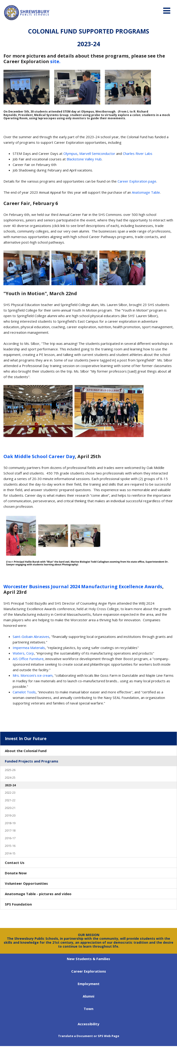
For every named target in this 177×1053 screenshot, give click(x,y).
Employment (89, 983)
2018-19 (10, 823)
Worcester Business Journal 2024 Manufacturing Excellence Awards (82, 586)
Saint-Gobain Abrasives (31, 636)
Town (88, 1008)
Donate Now (16, 873)
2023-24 (10, 785)
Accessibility (88, 1024)
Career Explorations (88, 971)
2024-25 (10, 777)
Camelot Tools (24, 692)
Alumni (88, 996)
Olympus (70, 153)
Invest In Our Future (26, 738)
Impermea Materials (29, 647)
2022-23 (10, 792)
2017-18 (10, 830)
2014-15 (10, 853)
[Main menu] (167, 10)
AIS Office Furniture (28, 658)
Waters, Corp (23, 653)
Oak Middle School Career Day (39, 456)
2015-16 (10, 846)
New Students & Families (88, 958)
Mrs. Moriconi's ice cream (33, 675)
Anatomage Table (146, 192)
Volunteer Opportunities (26, 883)
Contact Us (14, 862)
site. (55, 61)
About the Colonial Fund (26, 750)
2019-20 (10, 815)
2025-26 (10, 770)
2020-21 (10, 808)
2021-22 (10, 800)
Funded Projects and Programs (31, 761)
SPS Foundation (18, 904)
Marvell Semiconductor (97, 153)
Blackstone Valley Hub (84, 159)
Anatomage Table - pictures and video (38, 893)
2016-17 (10, 838)
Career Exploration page (137, 181)
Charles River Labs (137, 153)
